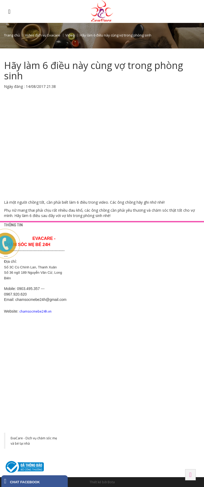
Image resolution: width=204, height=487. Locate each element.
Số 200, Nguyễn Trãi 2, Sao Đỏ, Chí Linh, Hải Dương (87, 320)
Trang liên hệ (80, 244)
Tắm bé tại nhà (124, 244)
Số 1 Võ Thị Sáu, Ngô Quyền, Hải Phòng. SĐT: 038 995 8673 (172, 357)
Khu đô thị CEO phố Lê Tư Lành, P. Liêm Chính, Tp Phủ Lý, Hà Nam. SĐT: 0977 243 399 (87, 400)
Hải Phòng (166, 340)
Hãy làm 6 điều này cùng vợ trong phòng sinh (115, 35)
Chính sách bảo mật (85, 250)
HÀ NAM (77, 377)
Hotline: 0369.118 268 (86, 332)
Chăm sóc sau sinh (127, 270)
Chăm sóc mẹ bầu (127, 263)
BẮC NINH (165, 302)
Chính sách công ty (85, 257)
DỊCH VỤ (120, 233)
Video (70, 35)
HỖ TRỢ (77, 233)
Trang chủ (12, 35)
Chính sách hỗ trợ (83, 263)
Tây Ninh (122, 377)
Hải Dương (81, 302)
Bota (111, 482)
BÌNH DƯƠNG (125, 302)
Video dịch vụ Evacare (42, 35)
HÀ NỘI (163, 233)
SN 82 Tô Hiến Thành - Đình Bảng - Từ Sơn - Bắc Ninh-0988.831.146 (173, 320)
